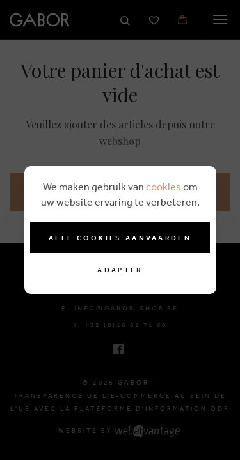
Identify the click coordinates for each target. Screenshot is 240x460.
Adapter (119, 270)
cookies (163, 186)
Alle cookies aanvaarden (120, 237)
